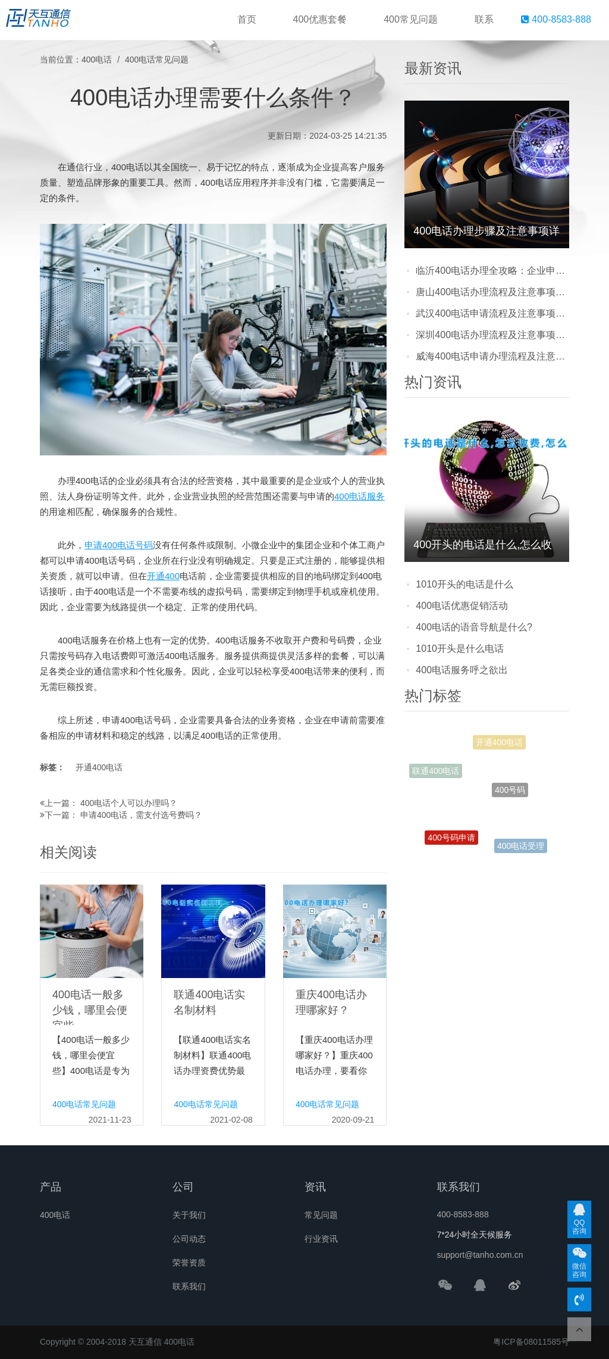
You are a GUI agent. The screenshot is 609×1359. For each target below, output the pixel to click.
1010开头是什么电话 (460, 648)
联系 (484, 19)
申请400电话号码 (118, 545)
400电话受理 (520, 847)
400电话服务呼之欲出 (462, 670)
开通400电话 (99, 767)
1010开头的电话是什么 (464, 584)
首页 (246, 19)
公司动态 (189, 1239)
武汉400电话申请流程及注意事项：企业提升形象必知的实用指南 (492, 313)
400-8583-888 (556, 19)
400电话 (96, 59)
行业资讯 (321, 1239)
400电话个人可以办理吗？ (128, 803)
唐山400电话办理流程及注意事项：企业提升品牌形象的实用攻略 (492, 292)
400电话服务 (359, 496)
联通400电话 (435, 773)
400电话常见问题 (157, 59)
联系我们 (189, 1286)
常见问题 (321, 1215)
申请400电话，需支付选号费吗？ (141, 815)
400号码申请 (451, 841)
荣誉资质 (189, 1262)
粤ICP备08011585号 (531, 1341)
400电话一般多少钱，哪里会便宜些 (89, 1010)
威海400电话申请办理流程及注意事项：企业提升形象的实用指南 (492, 356)
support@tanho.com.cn (480, 1255)
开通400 (163, 576)
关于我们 (189, 1215)
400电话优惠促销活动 (462, 606)
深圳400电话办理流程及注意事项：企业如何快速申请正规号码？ (492, 335)
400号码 (510, 800)
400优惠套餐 (320, 19)
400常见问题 (411, 19)
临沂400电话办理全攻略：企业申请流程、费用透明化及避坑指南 (492, 270)
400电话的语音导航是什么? (474, 627)
